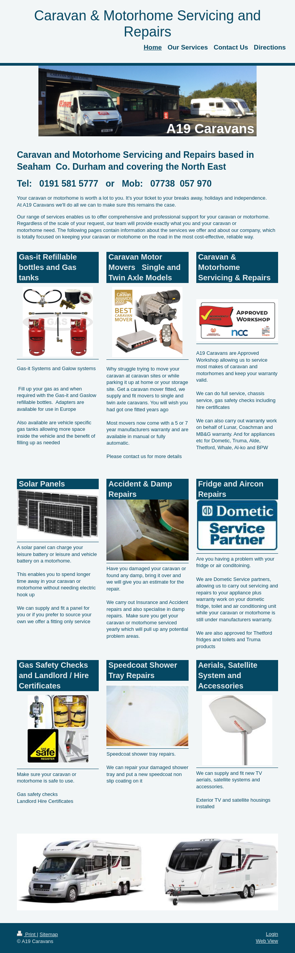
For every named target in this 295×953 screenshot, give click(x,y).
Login (272, 934)
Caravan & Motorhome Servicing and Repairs (147, 24)
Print (27, 934)
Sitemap (49, 934)
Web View (267, 941)
